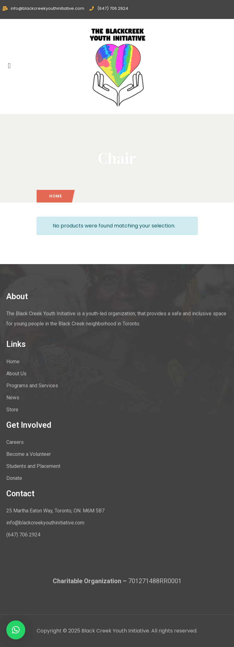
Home (55, 196)
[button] (15, 629)
